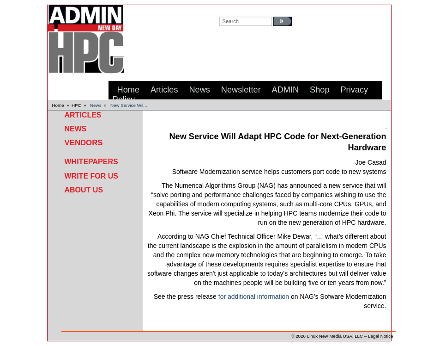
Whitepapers (91, 162)
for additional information (253, 296)
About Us (84, 190)
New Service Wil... (128, 105)
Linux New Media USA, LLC (335, 336)
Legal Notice (380, 336)
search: (228, 9)
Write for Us (91, 176)
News (96, 105)
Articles (83, 115)
